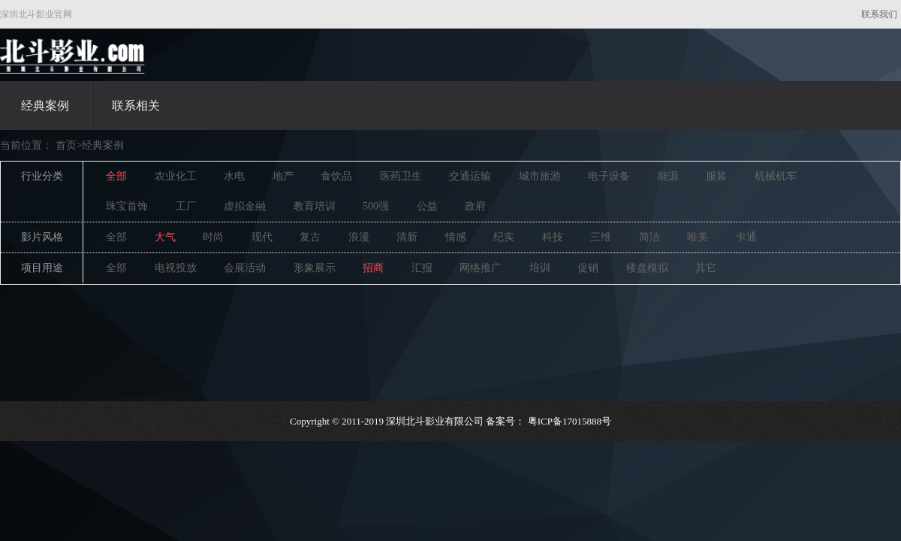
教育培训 (315, 206)
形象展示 (315, 268)
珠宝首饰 (127, 206)
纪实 (503, 237)
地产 (283, 176)
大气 (165, 237)
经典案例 (45, 105)
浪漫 (358, 237)
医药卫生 (401, 176)
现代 (262, 237)
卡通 (746, 237)
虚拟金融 (245, 206)
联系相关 (136, 105)
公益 (427, 206)
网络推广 (481, 268)
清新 (406, 237)
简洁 (649, 237)
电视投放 (176, 268)
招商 (373, 268)
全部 (116, 176)
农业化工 (176, 176)
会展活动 (245, 268)
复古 (310, 237)
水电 (234, 176)
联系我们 (879, 14)
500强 (376, 206)
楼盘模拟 (647, 268)
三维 (600, 237)
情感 (455, 237)
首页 (66, 145)
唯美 (697, 237)
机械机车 (776, 176)
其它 (705, 268)
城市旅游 (540, 176)
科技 (552, 237)
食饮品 (336, 176)
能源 (668, 176)
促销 (587, 268)
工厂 (186, 206)
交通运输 (470, 176)
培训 (539, 268)
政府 (475, 206)
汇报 (421, 268)
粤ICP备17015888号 (569, 421)
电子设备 (609, 176)
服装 (716, 176)
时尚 (213, 237)
